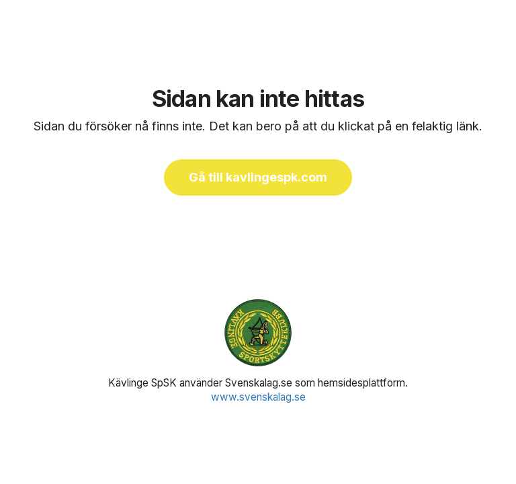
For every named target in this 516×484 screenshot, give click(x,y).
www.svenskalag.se (258, 397)
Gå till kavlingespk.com (258, 177)
